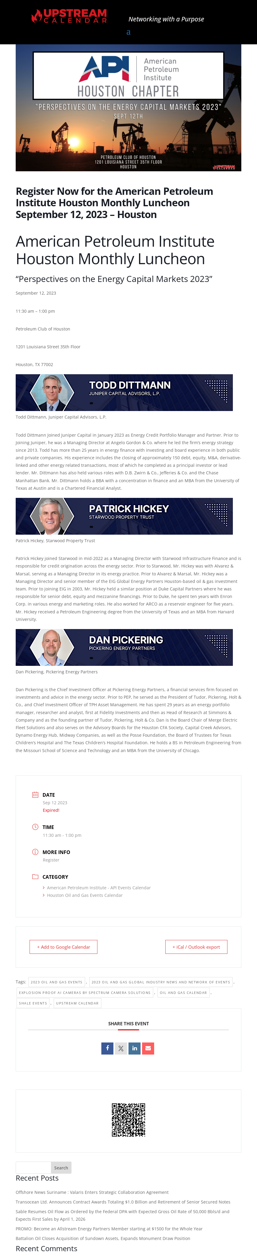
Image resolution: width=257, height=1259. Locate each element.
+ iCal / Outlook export (195, 947)
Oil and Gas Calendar (183, 992)
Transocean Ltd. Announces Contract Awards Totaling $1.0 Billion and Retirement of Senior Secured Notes (123, 1202)
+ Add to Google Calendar (64, 947)
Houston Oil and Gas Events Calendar (83, 895)
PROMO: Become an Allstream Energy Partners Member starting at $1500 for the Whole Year (109, 1229)
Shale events (33, 1003)
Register (51, 860)
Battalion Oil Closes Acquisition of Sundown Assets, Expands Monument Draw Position (103, 1238)
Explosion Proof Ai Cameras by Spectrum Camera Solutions (85, 992)
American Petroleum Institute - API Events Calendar (97, 887)
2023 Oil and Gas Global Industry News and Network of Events (161, 982)
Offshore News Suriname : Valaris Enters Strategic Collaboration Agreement (92, 1192)
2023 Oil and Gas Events (57, 982)
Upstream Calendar (77, 1003)
